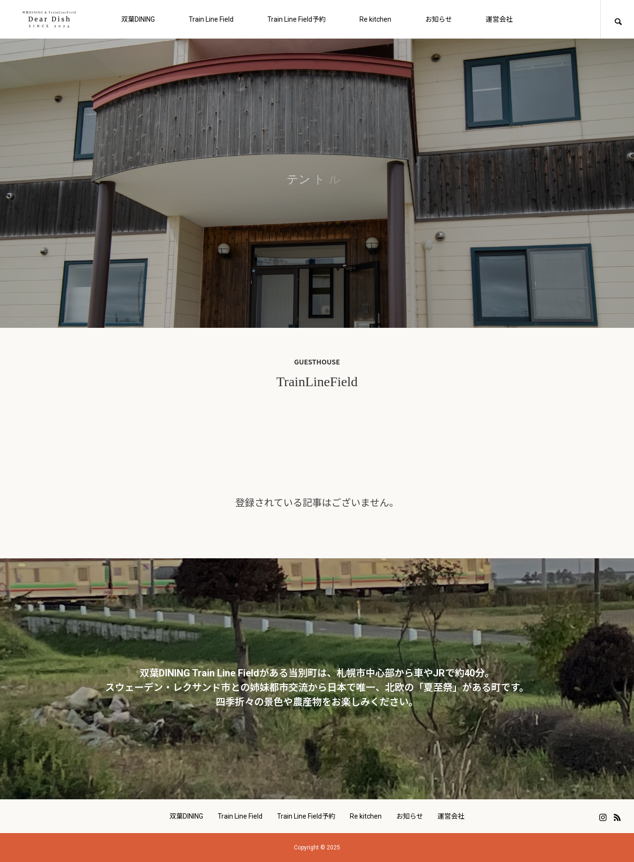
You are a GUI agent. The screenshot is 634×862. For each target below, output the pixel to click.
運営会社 (499, 19)
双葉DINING (138, 19)
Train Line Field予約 (296, 19)
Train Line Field (211, 19)
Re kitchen (375, 19)
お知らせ (438, 19)
